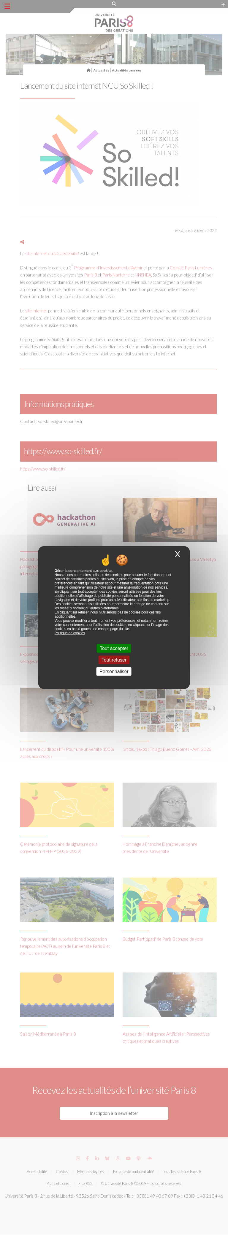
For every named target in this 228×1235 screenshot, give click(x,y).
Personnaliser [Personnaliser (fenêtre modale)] (114, 671)
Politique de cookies (70, 633)
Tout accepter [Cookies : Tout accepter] (114, 648)
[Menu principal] (7, 6)
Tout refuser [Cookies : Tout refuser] (114, 659)
